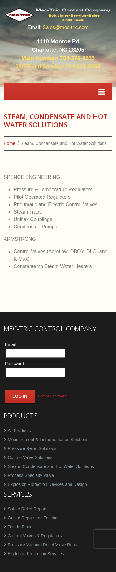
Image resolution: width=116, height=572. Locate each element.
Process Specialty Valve (31, 475)
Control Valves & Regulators (35, 535)
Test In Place (20, 526)
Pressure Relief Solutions (32, 448)
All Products (19, 430)
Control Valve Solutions (30, 457)
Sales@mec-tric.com (65, 27)
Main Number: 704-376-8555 (58, 58)
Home (9, 143)
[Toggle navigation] (101, 91)
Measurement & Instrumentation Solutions (48, 439)
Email (10, 344)
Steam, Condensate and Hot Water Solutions (51, 466)
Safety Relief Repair (27, 508)
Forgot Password (52, 396)
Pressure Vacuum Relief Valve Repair (44, 544)
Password (14, 363)
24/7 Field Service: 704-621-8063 (57, 66)
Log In (19, 396)
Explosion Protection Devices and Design (47, 484)
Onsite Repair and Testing (33, 517)
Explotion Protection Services (36, 553)
